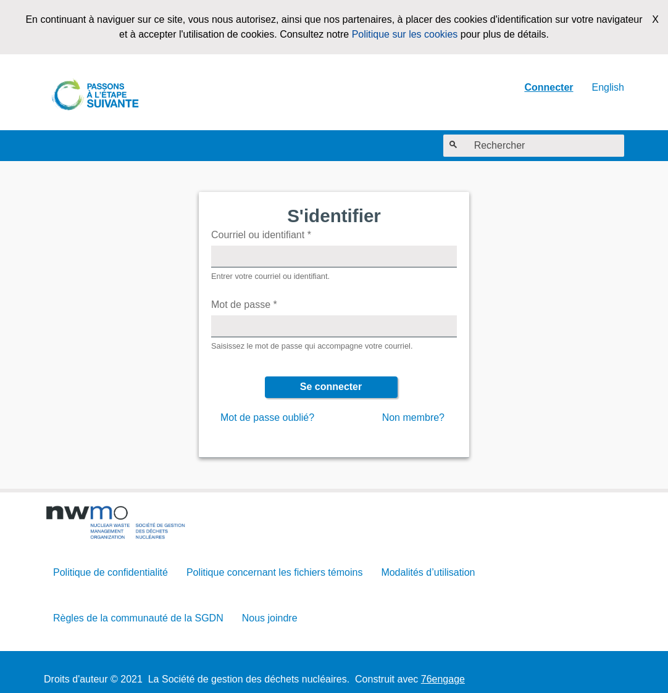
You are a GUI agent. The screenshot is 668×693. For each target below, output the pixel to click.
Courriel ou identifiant (261, 235)
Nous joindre (270, 618)
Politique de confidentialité (110, 572)
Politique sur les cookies (405, 34)
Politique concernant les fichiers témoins (274, 572)
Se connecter (331, 386)
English (608, 87)
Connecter (548, 87)
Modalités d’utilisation (428, 572)
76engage (443, 679)
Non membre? (413, 417)
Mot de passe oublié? (267, 417)
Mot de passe (244, 304)
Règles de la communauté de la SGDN (138, 618)
